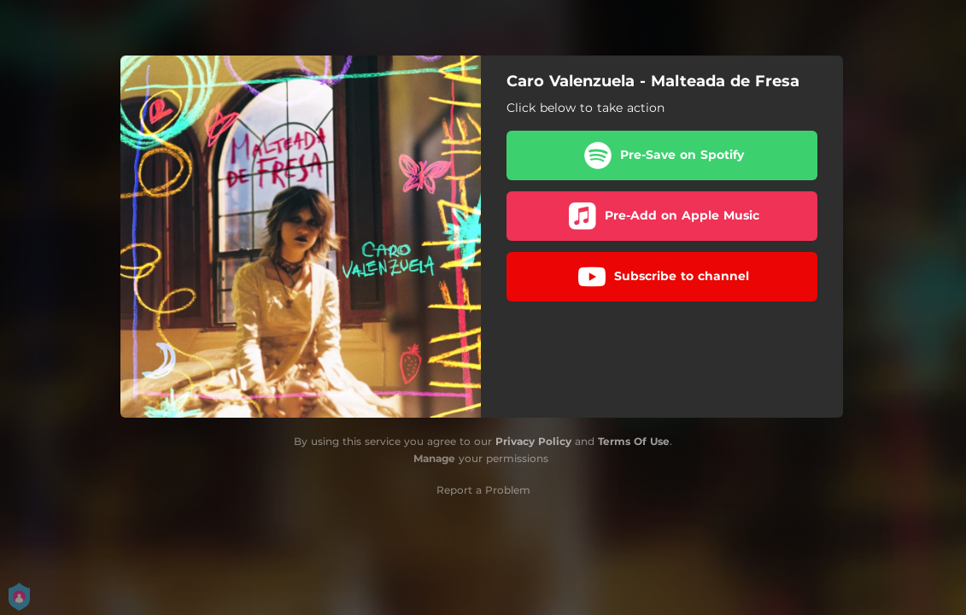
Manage (434, 458)
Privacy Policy (533, 441)
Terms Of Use (634, 441)
